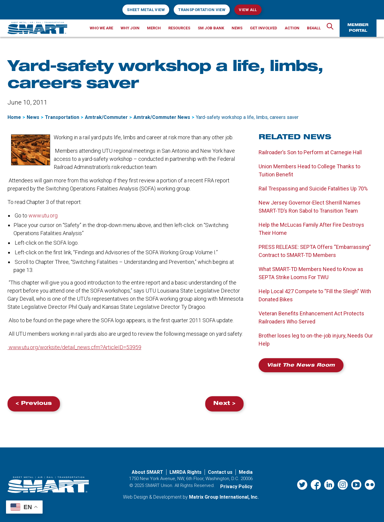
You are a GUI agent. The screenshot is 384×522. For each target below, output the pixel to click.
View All (248, 9)
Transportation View (201, 9)
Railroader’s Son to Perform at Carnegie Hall (310, 152)
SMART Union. (159, 485)
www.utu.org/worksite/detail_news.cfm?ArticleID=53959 (74, 347)
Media (246, 472)
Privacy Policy (236, 486)
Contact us (220, 472)
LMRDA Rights (186, 472)
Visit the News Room (301, 365)
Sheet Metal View (146, 9)
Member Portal (357, 28)
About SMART (147, 472)
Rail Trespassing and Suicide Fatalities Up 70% (313, 188)
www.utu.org (43, 215)
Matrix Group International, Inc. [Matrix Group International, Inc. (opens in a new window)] (224, 497)
